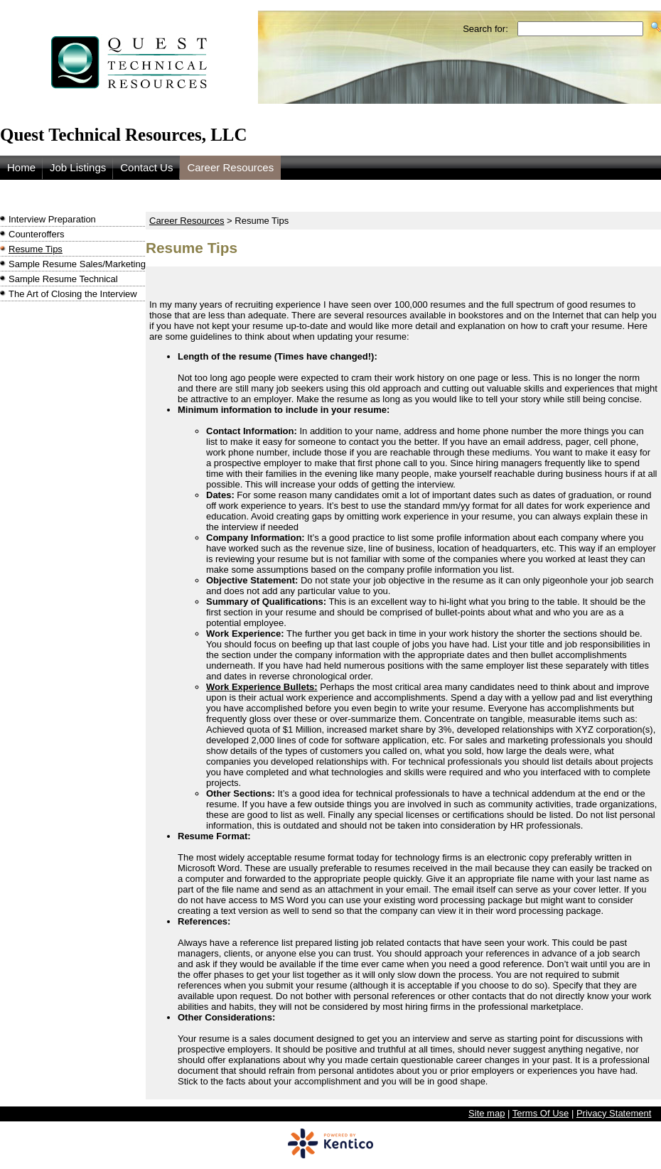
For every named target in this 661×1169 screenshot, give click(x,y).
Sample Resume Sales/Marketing (77, 264)
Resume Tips (36, 249)
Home (21, 167)
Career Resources (230, 167)
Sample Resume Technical (63, 279)
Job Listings (78, 167)
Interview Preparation (52, 219)
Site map (486, 1113)
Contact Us (146, 167)
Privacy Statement (614, 1113)
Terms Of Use (540, 1113)
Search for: (485, 28)
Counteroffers (37, 234)
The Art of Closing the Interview (73, 294)
